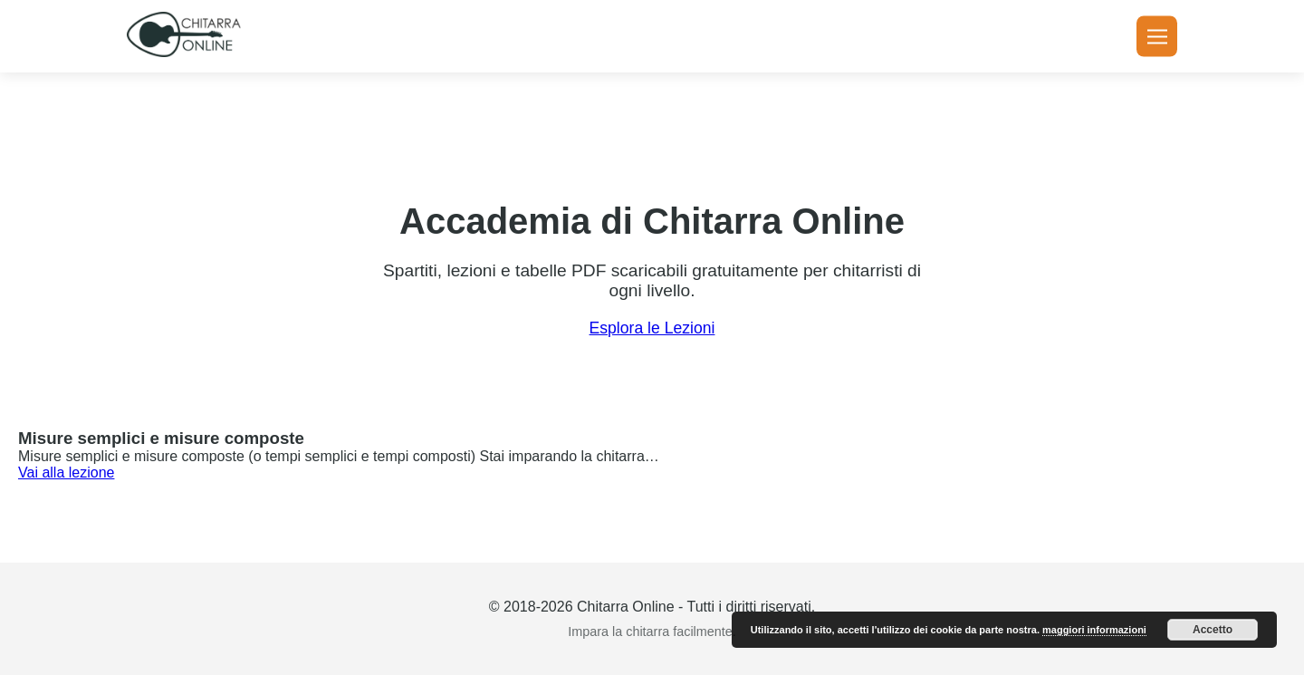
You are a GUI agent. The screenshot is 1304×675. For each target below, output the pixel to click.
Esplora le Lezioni (652, 328)
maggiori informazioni (1094, 629)
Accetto (1212, 629)
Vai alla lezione (66, 472)
